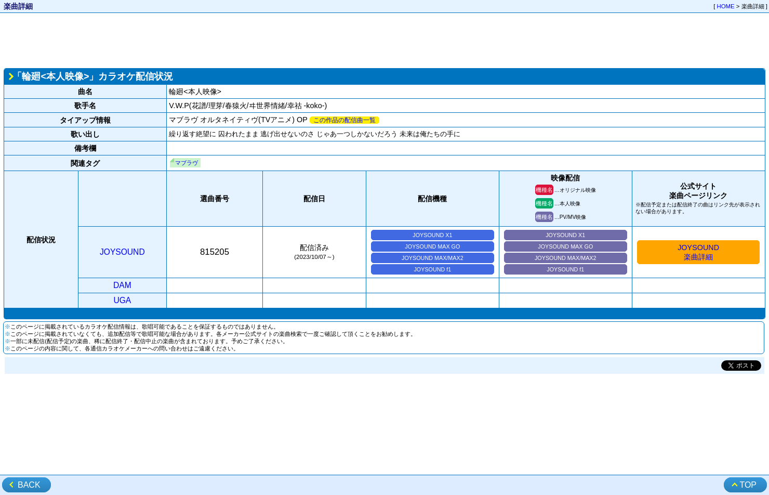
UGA (122, 300)
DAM (122, 285)
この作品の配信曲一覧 (344, 120)
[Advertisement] (384, 39)
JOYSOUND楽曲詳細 (698, 252)
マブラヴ (186, 163)
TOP (748, 484)
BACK (29, 484)
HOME (726, 6)
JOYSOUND (122, 252)
